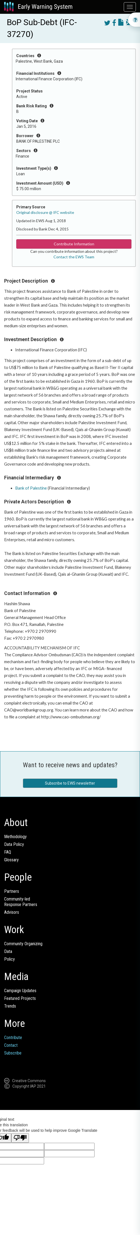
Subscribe (12, 1053)
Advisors (11, 912)
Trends (10, 1006)
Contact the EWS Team (73, 256)
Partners (11, 891)
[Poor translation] (20, 1138)
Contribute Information (74, 243)
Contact (11, 1045)
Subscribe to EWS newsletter (70, 783)
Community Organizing (23, 943)
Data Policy (14, 844)
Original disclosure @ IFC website (45, 212)
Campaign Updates (20, 990)
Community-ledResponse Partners (20, 901)
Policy (9, 959)
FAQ (7, 852)
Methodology (15, 836)
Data (8, 951)
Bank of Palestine (31, 488)
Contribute (13, 1037)
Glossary (11, 859)
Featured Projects (20, 998)
